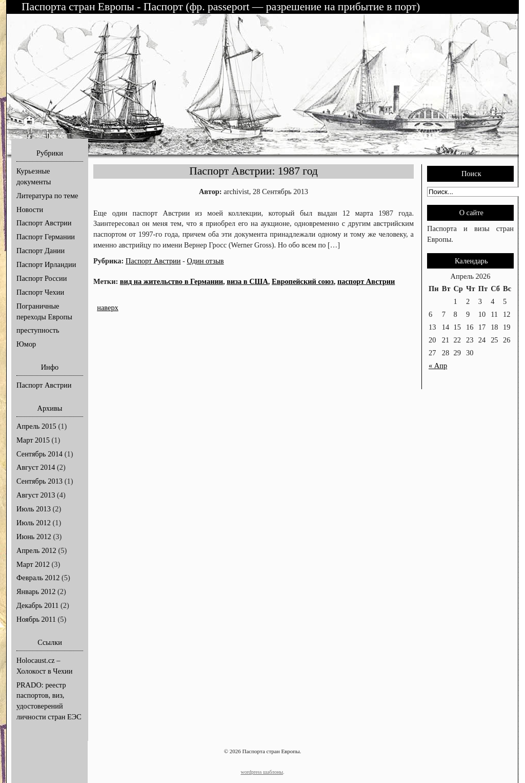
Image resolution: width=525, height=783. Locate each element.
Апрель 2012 (36, 550)
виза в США (247, 281)
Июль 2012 (33, 523)
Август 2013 (35, 495)
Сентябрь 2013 (39, 481)
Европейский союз (303, 281)
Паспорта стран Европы (79, 7)
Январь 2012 (35, 591)
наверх (107, 307)
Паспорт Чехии (40, 292)
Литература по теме (47, 196)
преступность (37, 330)
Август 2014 (35, 467)
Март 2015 (33, 440)
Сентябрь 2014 (39, 454)
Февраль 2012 (37, 578)
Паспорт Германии (45, 237)
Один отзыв (205, 261)
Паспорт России (41, 278)
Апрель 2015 (36, 426)
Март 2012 (33, 564)
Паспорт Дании (40, 250)
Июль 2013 (33, 509)
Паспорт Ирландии (46, 264)
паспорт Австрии (366, 281)
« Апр (438, 365)
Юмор (26, 344)
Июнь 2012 (33, 536)
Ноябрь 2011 (36, 619)
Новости (29, 209)
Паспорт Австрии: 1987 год (253, 171)
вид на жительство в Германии (171, 281)
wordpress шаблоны (261, 772)
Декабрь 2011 (37, 605)
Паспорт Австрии (44, 223)
